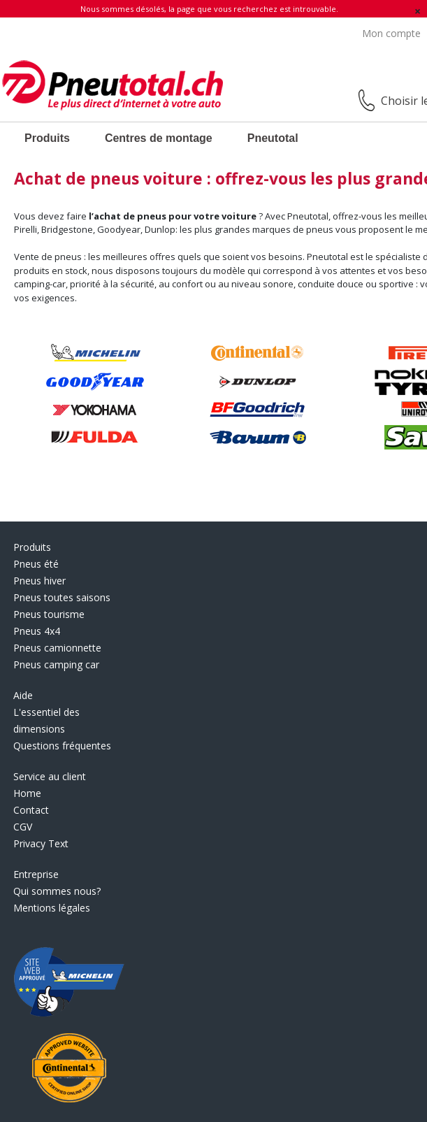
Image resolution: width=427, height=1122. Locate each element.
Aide (23, 695)
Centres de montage (158, 138)
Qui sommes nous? (57, 891)
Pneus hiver (39, 580)
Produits (47, 138)
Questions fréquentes (62, 745)
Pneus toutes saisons (61, 597)
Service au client (49, 776)
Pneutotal (272, 138)
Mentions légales (51, 907)
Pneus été (36, 563)
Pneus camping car (56, 664)
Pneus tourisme (49, 614)
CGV (22, 826)
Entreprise (36, 874)
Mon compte (391, 33)
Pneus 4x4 (36, 631)
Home (27, 793)
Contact (31, 810)
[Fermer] (418, 11)
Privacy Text (40, 843)
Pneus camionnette (57, 647)
